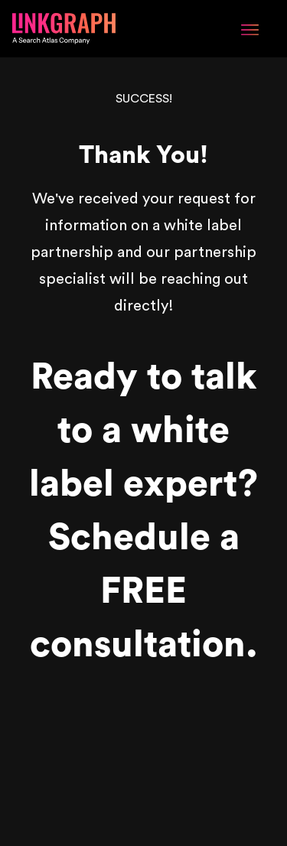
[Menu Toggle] (249, 28)
